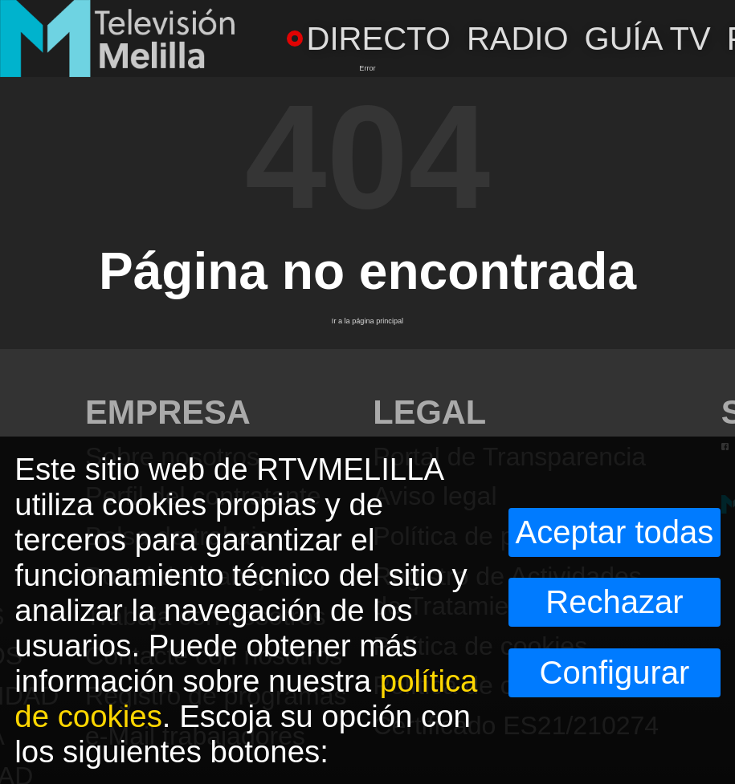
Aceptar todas (615, 532)
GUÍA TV (648, 38)
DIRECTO (369, 38)
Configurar (615, 672)
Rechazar (614, 601)
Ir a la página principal (367, 321)
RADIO (518, 38)
